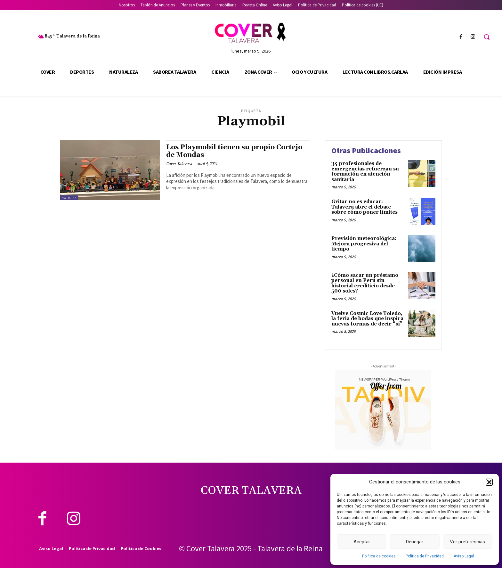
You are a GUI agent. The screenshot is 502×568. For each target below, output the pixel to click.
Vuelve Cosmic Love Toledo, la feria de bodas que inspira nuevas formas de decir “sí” (367, 318)
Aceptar (361, 542)
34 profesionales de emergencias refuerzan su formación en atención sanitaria (365, 172)
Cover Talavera (179, 163)
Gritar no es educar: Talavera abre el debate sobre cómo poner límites (364, 207)
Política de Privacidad (425, 556)
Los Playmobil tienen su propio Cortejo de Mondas (234, 151)
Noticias (69, 198)
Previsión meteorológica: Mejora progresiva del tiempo (363, 243)
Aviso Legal (464, 556)
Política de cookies (379, 556)
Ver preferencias (467, 542)
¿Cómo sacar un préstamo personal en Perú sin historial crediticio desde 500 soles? (364, 283)
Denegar (414, 542)
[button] (489, 482)
